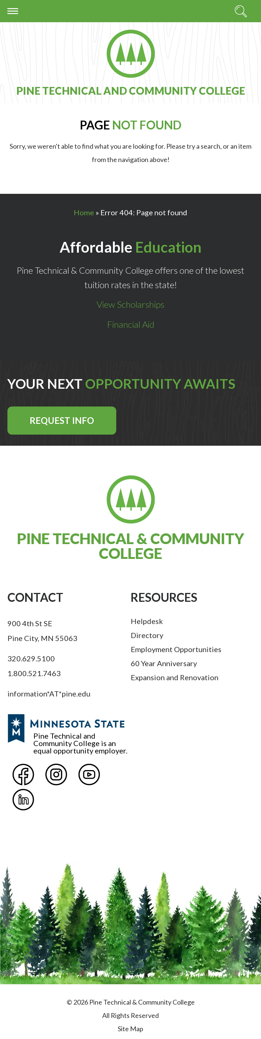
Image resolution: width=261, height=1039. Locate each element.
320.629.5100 (31, 658)
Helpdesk (147, 621)
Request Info (62, 420)
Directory (147, 635)
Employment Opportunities (176, 649)
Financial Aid (130, 324)
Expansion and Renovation (174, 677)
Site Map (130, 1029)
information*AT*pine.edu (48, 693)
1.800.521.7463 (34, 673)
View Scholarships (130, 304)
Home (84, 212)
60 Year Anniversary (164, 663)
